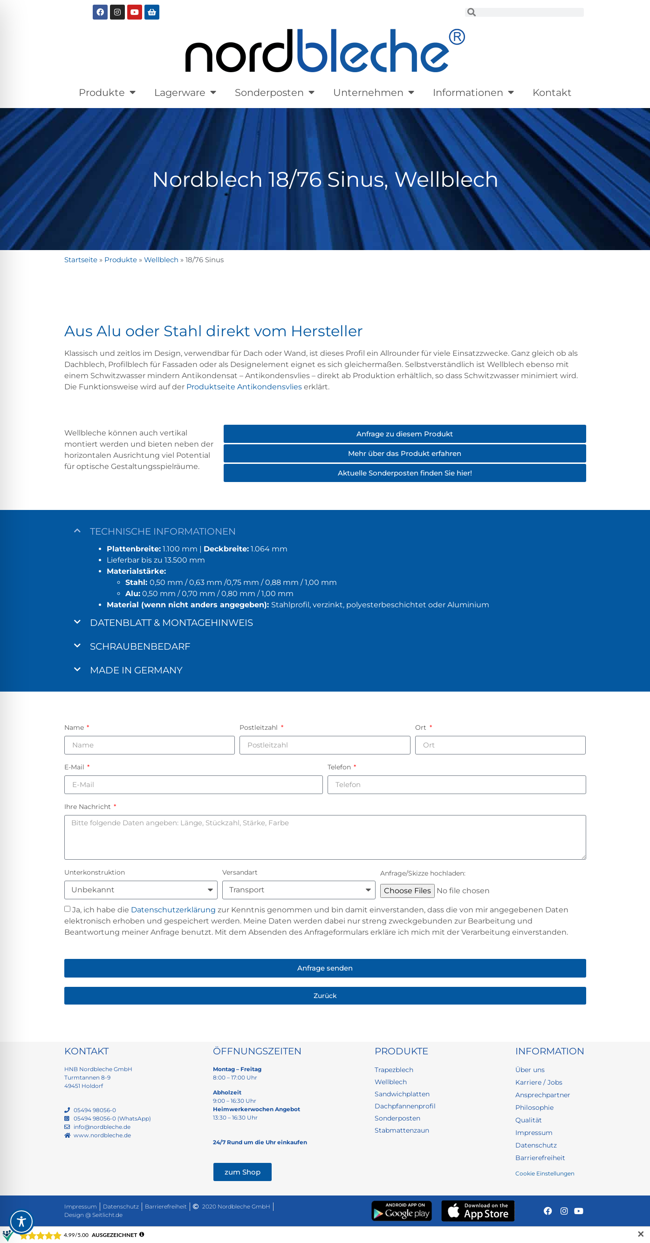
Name (75, 727)
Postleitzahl (259, 727)
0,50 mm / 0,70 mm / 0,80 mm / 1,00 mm (209, 593)
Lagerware (185, 92)
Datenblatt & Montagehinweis (171, 622)
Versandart (240, 872)
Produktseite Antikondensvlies (244, 386)
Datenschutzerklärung (173, 909)
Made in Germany (136, 670)
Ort (421, 727)
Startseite (80, 259)
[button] (325, 531)
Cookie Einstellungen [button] (545, 1173)
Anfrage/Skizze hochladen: (422, 873)
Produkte (107, 92)
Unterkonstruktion (94, 872)
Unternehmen (373, 92)
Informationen (473, 92)
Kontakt (552, 92)
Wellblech (161, 259)
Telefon (340, 767)
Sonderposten (275, 92)
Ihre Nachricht (88, 806)
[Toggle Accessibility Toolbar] (21, 1221)
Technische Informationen (163, 531)
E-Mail (75, 767)
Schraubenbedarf (140, 646)
